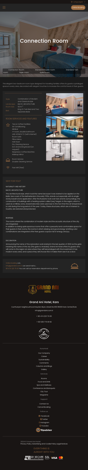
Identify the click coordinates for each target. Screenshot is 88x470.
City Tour (44, 391)
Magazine (44, 395)
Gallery (44, 369)
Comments (44, 363)
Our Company (44, 353)
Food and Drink (44, 382)
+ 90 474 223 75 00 (44, 316)
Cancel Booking (44, 407)
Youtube (44, 426)
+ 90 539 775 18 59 (44, 322)
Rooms (44, 378)
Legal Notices (62, 444)
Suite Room (45, 72)
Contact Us (44, 404)
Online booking (11, 263)
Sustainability (44, 359)
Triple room (24, 72)
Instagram (44, 422)
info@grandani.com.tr (14, 266)
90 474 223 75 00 (12, 268)
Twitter (44, 419)
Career (44, 356)
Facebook (44, 416)
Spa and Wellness (44, 385)
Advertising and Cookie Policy (44, 444)
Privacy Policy (26, 444)
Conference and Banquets (44, 388)
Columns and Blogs (44, 366)
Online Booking (78, 7)
